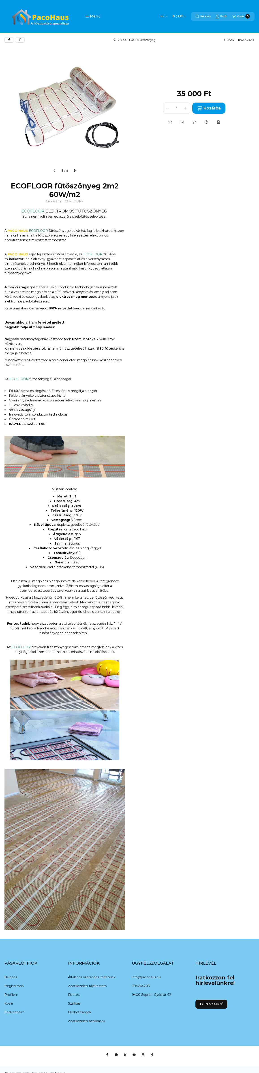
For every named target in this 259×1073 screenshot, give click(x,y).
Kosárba (209, 108)
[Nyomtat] (218, 122)
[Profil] (221, 16)
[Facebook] (107, 1054)
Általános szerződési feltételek (92, 977)
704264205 (141, 986)
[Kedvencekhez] (170, 122)
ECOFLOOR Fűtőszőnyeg (138, 40)
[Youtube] (134, 1054)
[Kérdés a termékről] (206, 122)
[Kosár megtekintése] (241, 16)
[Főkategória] (114, 40)
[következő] (74, 170)
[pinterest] (20, 40)
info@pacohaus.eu (146, 977)
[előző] (54, 170)
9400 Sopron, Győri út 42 (151, 995)
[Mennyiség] (176, 108)
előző (229, 40)
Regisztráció (14, 986)
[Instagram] (143, 1054)
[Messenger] (116, 1054)
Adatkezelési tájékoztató (87, 986)
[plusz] (186, 108)
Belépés (10, 977)
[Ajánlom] (182, 122)
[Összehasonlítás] (194, 122)
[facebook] (8, 40)
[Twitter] (125, 1054)
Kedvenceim (14, 1012)
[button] (93, 16)
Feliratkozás (211, 1004)
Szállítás (74, 1003)
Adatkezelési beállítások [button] (86, 1021)
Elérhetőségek (79, 1012)
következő (246, 40)
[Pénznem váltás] (179, 16)
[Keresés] (203, 16)
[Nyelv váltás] (164, 16)
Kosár (8, 1003)
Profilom (11, 995)
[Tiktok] (152, 1054)
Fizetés (73, 995)
